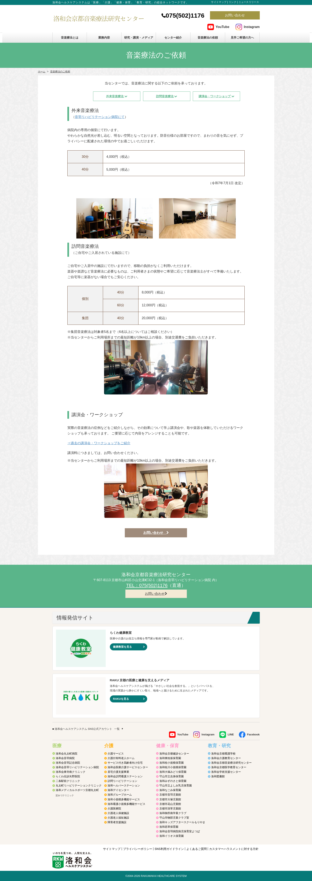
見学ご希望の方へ (242, 37)
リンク (232, 2)
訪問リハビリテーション (122, 780)
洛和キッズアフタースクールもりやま (182, 822)
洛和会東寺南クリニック (70, 771)
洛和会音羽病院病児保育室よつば (179, 831)
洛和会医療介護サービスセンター (128, 767)
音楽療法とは (69, 37)
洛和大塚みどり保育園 (172, 771)
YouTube (222, 27)
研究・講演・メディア (138, 37)
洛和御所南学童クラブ (172, 813)
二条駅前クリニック (68, 780)
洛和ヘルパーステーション (124, 785)
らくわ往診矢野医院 (68, 776)
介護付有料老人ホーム (121, 758)
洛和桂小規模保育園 (171, 762)
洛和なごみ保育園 (170, 790)
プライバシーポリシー (137, 848)
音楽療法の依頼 (208, 37)
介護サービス (116, 753)
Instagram (252, 27)
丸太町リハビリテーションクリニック (79, 785)
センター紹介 (173, 37)
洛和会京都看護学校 (223, 753)
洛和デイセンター (118, 790)
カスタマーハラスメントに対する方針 (234, 848)
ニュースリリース (249, 2)
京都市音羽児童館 (170, 794)
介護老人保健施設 (118, 813)
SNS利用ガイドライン (169, 848)
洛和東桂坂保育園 (170, 758)
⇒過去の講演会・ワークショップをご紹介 (98, 443)
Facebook (253, 734)
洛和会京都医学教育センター (228, 767)
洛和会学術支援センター (226, 771)
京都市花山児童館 (170, 804)
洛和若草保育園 (168, 826)
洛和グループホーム (120, 794)
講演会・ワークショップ (216, 96)
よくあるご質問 (196, 848)
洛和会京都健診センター (174, 753)
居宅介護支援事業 (118, 771)
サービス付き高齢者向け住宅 (125, 762)
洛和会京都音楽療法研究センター (231, 762)
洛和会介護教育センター (226, 758)
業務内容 (104, 37)
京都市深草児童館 (170, 808)
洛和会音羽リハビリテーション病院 (77, 767)
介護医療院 (114, 808)
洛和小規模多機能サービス (124, 799)
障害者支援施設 (117, 822)
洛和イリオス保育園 (171, 835)
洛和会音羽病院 (65, 758)
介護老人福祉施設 (118, 817)
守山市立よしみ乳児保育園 (175, 785)
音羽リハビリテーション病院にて (100, 117)
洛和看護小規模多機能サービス (126, 804)
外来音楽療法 (116, 96)
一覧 (117, 728)
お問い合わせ (235, 15)
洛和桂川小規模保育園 (172, 767)
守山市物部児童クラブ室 (174, 817)
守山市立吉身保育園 (171, 776)
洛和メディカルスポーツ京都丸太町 (77, 790)
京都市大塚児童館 (170, 799)
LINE (231, 734)
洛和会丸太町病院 (66, 753)
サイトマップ (218, 2)
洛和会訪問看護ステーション (125, 776)
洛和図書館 (218, 776)
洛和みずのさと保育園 (172, 780)
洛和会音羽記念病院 (68, 762)
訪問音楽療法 (166, 96)
